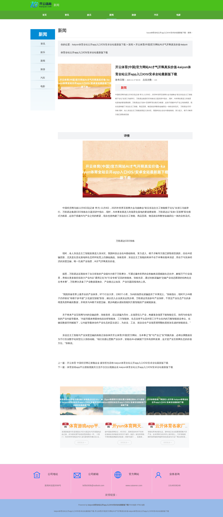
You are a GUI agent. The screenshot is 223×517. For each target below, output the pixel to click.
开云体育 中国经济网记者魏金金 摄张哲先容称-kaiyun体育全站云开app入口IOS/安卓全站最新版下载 (117, 363)
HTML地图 (141, 505)
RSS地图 (132, 505)
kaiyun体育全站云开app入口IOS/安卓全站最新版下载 (166, 33)
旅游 (134, 15)
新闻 (111, 15)
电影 (178, 15)
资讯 (67, 15)
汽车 (156, 15)
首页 (44, 15)
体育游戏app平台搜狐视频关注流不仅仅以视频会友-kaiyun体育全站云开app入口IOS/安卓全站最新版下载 (120, 367)
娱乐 (89, 15)
